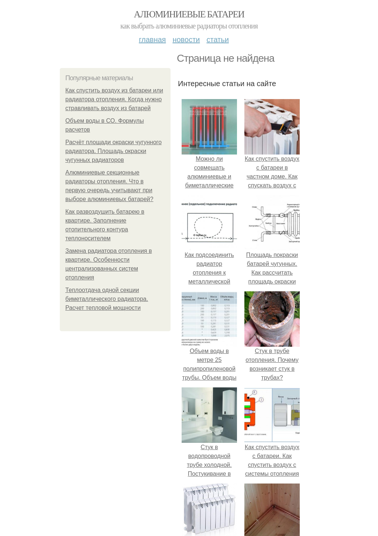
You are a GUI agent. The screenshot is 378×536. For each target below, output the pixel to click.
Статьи (217, 39)
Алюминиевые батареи (189, 14)
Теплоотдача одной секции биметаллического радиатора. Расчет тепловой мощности (106, 299)
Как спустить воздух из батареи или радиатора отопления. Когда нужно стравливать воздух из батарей (114, 99)
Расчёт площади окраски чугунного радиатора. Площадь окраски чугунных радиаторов (113, 151)
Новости (186, 39)
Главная (152, 39)
